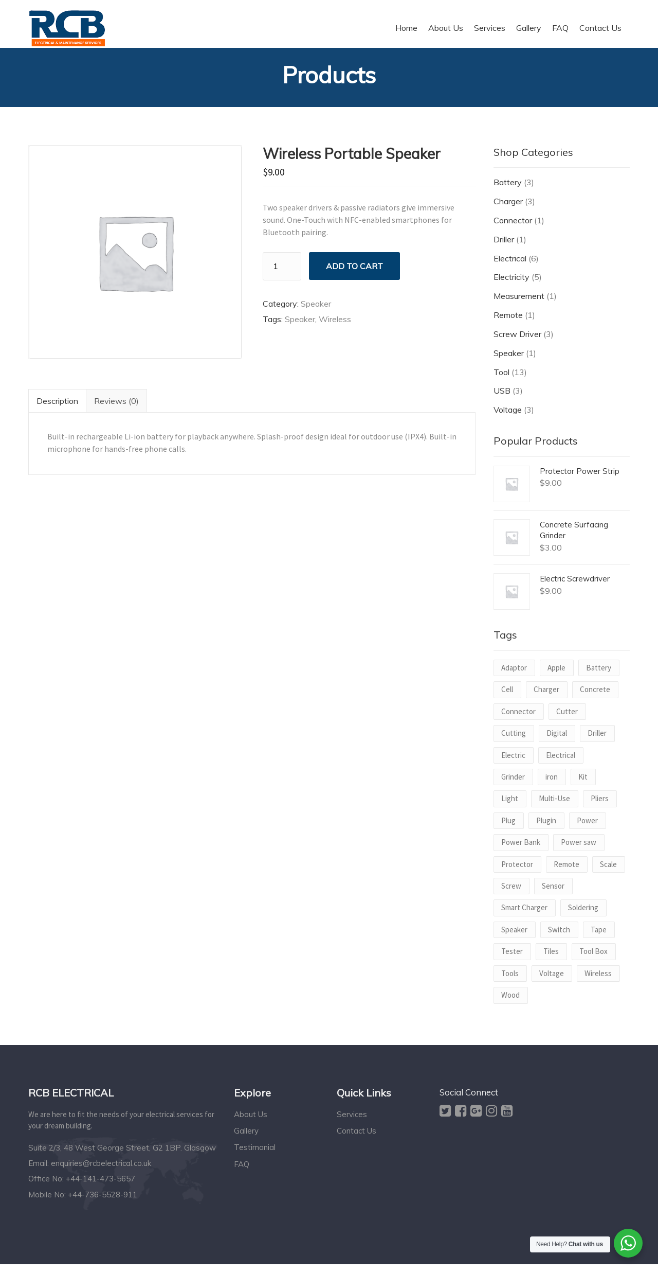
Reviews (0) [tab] (134, 409)
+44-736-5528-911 (102, 1203)
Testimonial (255, 1156)
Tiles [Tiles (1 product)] (551, 960)
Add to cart (354, 274)
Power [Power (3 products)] (587, 829)
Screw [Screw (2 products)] (511, 894)
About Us (250, 1122)
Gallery (246, 1139)
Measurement (519, 304)
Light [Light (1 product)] (509, 807)
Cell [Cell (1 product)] (507, 698)
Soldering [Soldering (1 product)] (583, 916)
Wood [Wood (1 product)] (510, 1004)
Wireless (335, 328)
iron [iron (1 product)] (551, 785)
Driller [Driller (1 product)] (597, 742)
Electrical (510, 266)
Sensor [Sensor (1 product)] (553, 894)
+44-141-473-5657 (100, 1187)
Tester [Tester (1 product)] (512, 960)
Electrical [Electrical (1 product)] (560, 763)
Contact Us (356, 1139)
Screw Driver (517, 343)
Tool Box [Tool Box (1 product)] (593, 960)
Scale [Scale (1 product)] (608, 872)
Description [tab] (64, 409)
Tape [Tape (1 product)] (599, 938)
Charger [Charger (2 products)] (546, 698)
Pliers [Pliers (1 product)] (600, 807)
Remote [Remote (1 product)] (566, 872)
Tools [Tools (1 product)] (510, 981)
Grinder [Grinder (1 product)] (513, 785)
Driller (504, 247)
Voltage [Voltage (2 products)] (551, 981)
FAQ (241, 1172)
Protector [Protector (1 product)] (517, 872)
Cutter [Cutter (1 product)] (567, 719)
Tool (501, 380)
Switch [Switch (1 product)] (559, 938)
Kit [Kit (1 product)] (583, 785)
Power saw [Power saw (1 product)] (578, 851)
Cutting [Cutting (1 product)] (513, 742)
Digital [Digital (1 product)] (556, 742)
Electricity (511, 285)
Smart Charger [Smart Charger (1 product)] (524, 916)
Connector (513, 229)
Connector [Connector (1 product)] (518, 719)
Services (352, 1122)
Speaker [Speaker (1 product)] (514, 938)
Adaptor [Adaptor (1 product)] (514, 676)
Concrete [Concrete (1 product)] (595, 698)
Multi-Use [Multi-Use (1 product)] (554, 807)
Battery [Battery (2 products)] (598, 676)
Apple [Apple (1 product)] (556, 676)
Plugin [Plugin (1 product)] (546, 829)
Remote (508, 324)
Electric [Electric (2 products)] (513, 763)
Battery (508, 191)
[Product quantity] (282, 274)
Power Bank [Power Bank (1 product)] (520, 851)
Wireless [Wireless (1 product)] (598, 981)
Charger (508, 210)
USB (502, 399)
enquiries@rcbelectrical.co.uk (101, 1172)
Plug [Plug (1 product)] (508, 829)
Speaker (316, 312)
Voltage (508, 418)
